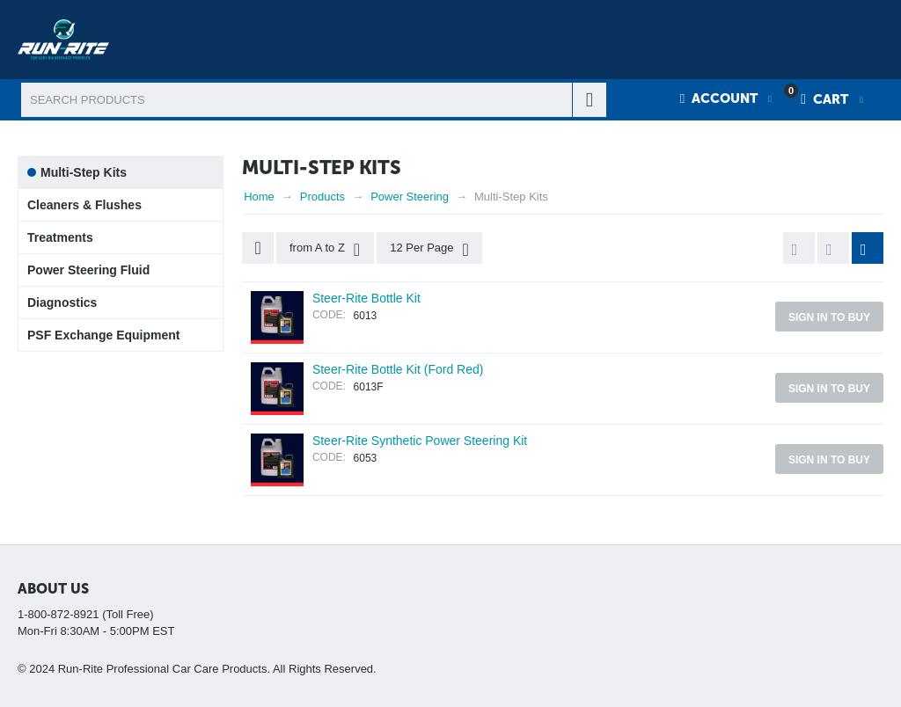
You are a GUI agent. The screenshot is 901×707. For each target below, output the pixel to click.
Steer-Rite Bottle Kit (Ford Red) (398, 369)
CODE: (329, 315)
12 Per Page (429, 249)
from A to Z (324, 249)
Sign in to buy (829, 317)
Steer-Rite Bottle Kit (366, 298)
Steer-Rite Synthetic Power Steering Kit (419, 441)
